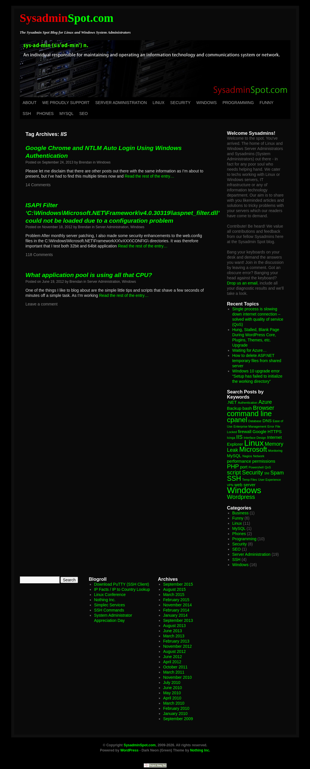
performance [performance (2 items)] (239, 461)
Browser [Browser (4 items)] (263, 408)
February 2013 (176, 641)
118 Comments (39, 254)
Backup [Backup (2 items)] (234, 408)
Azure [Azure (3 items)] (265, 402)
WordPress (129, 750)
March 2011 (174, 672)
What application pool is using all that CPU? (89, 275)
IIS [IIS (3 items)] (239, 437)
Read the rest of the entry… (149, 176)
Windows (206, 102)
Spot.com (67, 17)
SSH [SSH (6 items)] (234, 478)
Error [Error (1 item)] (270, 426)
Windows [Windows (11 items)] (244, 490)
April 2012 (172, 662)
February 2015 (176, 599)
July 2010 (171, 682)
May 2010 (172, 693)
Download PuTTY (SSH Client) (121, 584)
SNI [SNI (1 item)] (266, 473)
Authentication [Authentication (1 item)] (248, 402)
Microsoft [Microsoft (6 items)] (253, 449)
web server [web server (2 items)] (244, 484)
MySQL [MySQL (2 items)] (234, 455)
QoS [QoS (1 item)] (268, 467)
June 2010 (172, 687)
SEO (83, 113)
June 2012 (172, 656)
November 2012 (177, 646)
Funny (266, 102)
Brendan (85, 162)
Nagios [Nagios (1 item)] (247, 456)
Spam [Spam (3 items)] (277, 473)
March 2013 (174, 636)
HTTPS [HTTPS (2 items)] (274, 431)
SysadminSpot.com (139, 745)
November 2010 (177, 677)
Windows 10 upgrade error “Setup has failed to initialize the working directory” (257, 376)
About (30, 102)
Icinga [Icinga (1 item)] (231, 437)
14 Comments (38, 184)
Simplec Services (109, 605)
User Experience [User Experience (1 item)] (269, 479)
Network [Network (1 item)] (258, 456)
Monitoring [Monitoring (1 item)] (275, 450)
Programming (238, 102)
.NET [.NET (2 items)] (232, 402)
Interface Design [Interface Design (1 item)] (255, 437)
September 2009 (178, 718)
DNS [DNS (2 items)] (267, 420)
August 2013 (174, 625)
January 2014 (175, 615)
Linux (158, 102)
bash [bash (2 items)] (247, 408)
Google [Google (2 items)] (259, 431)
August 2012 (174, 651)
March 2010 (174, 703)
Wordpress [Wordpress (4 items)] (241, 497)
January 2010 (175, 713)
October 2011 (175, 667)
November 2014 (177, 605)
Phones (45, 113)
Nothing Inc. (105, 599)
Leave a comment (42, 304)
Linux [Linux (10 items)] (254, 442)
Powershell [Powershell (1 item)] (256, 467)
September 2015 (178, 584)
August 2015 (174, 589)
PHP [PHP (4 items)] (233, 466)
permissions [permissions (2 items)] (263, 461)
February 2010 (176, 708)
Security (180, 102)
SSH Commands (109, 610)
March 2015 (174, 594)
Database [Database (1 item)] (255, 421)
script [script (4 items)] (234, 472)
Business (240, 513)
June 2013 (172, 630)
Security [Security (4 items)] (252, 472)
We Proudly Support (66, 102)
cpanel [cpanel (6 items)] (237, 420)
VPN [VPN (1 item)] (230, 485)
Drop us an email (242, 283)
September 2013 (178, 620)
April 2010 (172, 698)
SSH (27, 113)
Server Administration (121, 102)
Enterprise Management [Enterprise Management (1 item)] (249, 426)
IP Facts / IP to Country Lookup (122, 589)
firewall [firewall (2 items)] (245, 431)
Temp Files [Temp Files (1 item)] (249, 479)
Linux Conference (110, 594)
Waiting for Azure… (249, 350)
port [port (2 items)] (244, 466)
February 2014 (176, 610)
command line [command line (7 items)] (249, 414)
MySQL (66, 113)
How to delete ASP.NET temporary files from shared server (256, 360)
